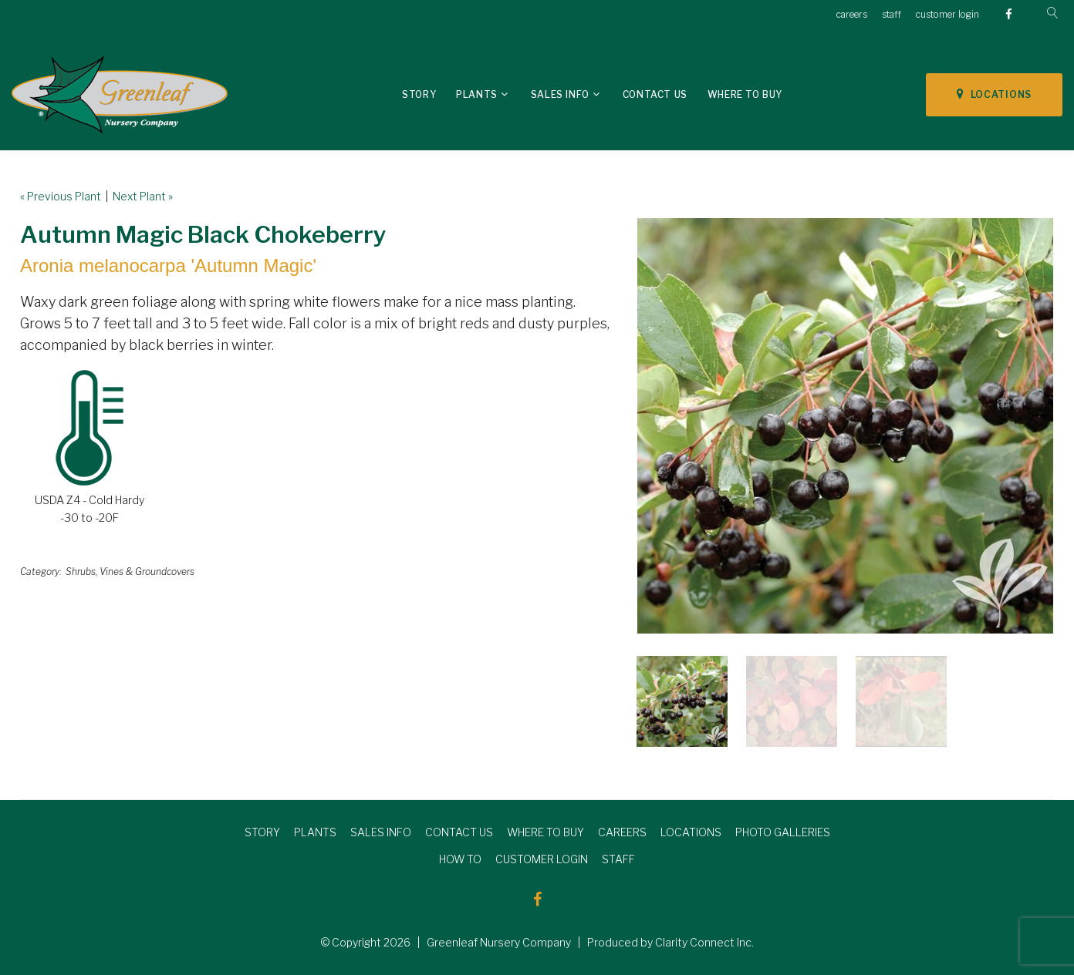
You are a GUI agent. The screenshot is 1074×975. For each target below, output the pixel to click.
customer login (947, 14)
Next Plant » (143, 196)
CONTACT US (459, 832)
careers (851, 14)
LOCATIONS (994, 94)
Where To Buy (745, 94)
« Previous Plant (60, 196)
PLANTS (315, 832)
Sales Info (560, 94)
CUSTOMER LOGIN (541, 859)
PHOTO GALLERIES (782, 832)
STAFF (618, 859)
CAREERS (622, 832)
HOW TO (460, 859)
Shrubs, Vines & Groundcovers (130, 571)
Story (419, 94)
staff (891, 14)
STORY (262, 832)
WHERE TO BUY (545, 832)
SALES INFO (380, 832)
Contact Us (655, 94)
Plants (477, 94)
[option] (845, 426)
